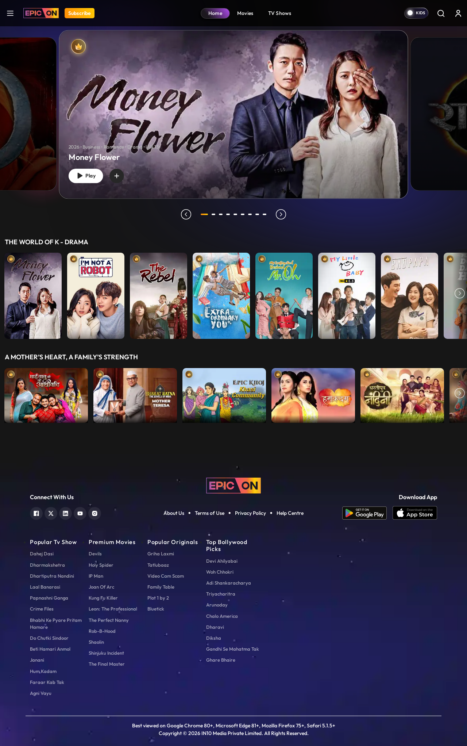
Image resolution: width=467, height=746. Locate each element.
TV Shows (280, 13)
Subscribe (79, 13)
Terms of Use (209, 513)
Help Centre (290, 513)
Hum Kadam (43, 671)
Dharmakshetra (47, 565)
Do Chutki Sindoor (49, 638)
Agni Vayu (40, 693)
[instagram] (94, 512)
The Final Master (107, 664)
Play (87, 175)
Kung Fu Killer (103, 598)
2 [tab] (214, 214)
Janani (37, 660)
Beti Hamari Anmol (50, 649)
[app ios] (415, 513)
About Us (173, 513)
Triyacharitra (220, 594)
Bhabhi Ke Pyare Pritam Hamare (56, 623)
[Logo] (41, 13)
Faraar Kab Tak (47, 682)
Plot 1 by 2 (158, 598)
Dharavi (215, 627)
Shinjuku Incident (106, 653)
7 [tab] (251, 214)
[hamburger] (10, 12)
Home (215, 13)
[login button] (458, 13)
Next (459, 294)
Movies (245, 13)
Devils (95, 553)
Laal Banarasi (45, 587)
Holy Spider (101, 565)
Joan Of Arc (101, 587)
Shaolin (96, 642)
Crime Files (42, 609)
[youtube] (80, 512)
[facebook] (36, 512)
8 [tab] (258, 214)
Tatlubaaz (158, 565)
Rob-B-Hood (102, 631)
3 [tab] (222, 214)
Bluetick (155, 609)
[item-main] (33, 294)
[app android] (367, 513)
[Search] (440, 13)
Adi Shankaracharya (228, 583)
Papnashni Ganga (49, 598)
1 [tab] (204, 214)
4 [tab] (229, 214)
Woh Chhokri (220, 572)
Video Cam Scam (165, 576)
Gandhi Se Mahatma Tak (232, 649)
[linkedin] (65, 512)
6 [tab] (244, 214)
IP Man (96, 576)
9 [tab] (265, 214)
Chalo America (222, 616)
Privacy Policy (250, 513)
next (282, 214)
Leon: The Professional (113, 609)
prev (185, 214)
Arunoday (217, 605)
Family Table (160, 587)
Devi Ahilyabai (222, 561)
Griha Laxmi (160, 553)
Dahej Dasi (42, 553)
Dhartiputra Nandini (52, 576)
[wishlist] (120, 175)
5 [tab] (236, 214)
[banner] (233, 114)
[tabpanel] (233, 108)
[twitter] (51, 512)
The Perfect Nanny (109, 620)
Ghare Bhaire (220, 660)
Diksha (213, 638)
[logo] (233, 485)
